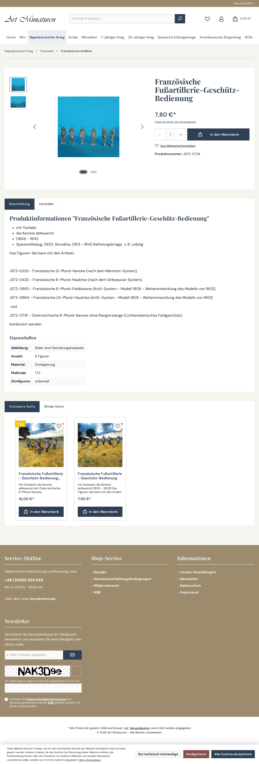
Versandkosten (139, 728)
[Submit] (72, 655)
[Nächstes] (142, 126)
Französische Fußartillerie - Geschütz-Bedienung (97, 476)
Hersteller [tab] (46, 204)
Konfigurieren (192, 754)
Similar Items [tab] (54, 406)
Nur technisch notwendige (150, 754)
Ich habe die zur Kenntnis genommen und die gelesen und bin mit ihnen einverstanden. (44, 702)
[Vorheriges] (34, 126)
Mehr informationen (104, 759)
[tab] (19, 204)
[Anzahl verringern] (159, 134)
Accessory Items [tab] (22, 406)
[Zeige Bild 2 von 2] (93, 172)
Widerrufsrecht (106, 585)
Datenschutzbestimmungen (46, 699)
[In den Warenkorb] (218, 134)
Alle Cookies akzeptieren (231, 754)
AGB (97, 591)
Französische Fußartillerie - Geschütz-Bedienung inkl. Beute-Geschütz (38, 476)
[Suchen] (180, 18)
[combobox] (122, 18)
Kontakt (100, 572)
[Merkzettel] (207, 18)
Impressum (189, 591)
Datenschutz (190, 585)
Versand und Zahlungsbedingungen (122, 578)
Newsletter (189, 578)
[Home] (11, 37)
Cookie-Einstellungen (198, 572)
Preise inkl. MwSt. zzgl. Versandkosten (176, 121)
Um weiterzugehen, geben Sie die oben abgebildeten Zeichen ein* (42, 681)
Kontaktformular (43, 599)
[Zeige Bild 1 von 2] (83, 172)
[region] (77, 127)
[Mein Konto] (221, 18)
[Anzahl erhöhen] (181, 134)
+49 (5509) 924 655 (24, 580)
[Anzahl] (170, 134)
